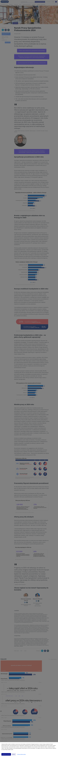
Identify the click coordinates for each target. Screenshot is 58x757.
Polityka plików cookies (21, 754)
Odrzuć (13, 754)
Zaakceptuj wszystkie (6, 754)
